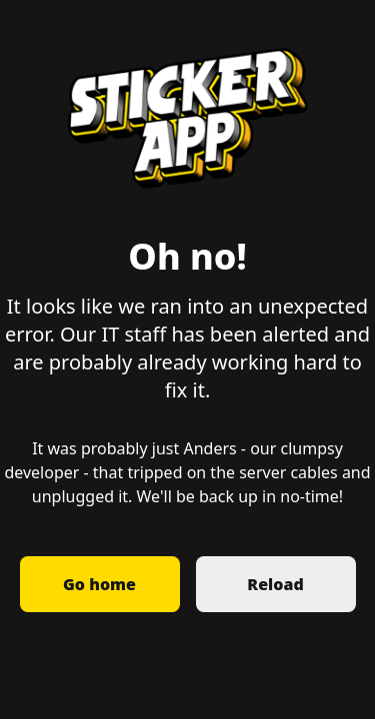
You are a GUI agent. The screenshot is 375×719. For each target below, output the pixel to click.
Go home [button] (99, 584)
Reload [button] (275, 584)
